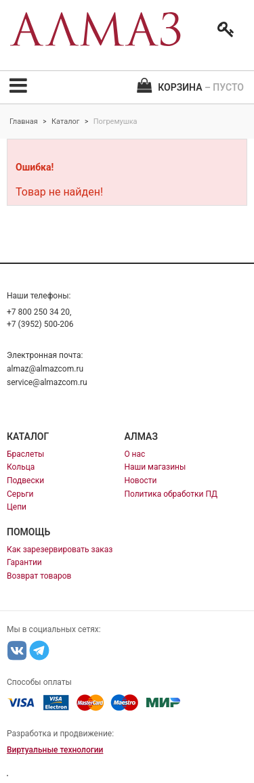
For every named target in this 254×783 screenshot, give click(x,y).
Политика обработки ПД (170, 494)
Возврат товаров (39, 576)
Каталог (65, 121)
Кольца (21, 467)
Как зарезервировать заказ (59, 549)
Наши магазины (155, 467)
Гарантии (24, 562)
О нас (134, 454)
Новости (140, 480)
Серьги (20, 494)
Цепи (16, 507)
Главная (23, 121)
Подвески (25, 480)
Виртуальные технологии (55, 750)
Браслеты (25, 454)
